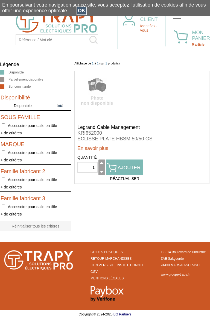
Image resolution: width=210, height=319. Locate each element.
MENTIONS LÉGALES (107, 278)
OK (81, 10)
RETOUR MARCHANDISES (111, 259)
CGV (94, 272)
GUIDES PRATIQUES (107, 252)
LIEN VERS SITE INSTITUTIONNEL (117, 265)
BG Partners (122, 314)
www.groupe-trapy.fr (175, 274)
